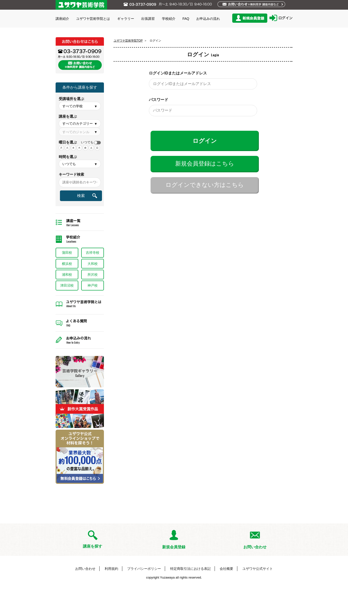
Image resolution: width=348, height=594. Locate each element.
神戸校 (92, 285)
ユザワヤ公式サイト (257, 569)
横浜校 (67, 264)
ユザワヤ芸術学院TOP (128, 40)
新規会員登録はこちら (204, 163)
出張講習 (148, 19)
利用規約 (111, 569)
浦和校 (67, 274)
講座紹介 (62, 19)
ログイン (205, 141)
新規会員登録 (173, 547)
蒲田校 (67, 252)
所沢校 (92, 274)
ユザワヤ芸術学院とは (93, 19)
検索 (81, 196)
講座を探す (92, 546)
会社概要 (226, 569)
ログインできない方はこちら (205, 184)
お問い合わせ (255, 547)
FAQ (185, 19)
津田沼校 (67, 285)
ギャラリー (125, 19)
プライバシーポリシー (144, 569)
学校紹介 (168, 19)
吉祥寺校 (92, 252)
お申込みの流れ (208, 19)
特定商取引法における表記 (190, 569)
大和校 (92, 264)
